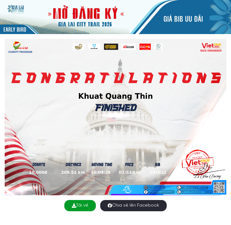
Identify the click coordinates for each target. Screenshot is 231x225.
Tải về (80, 205)
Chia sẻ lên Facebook (133, 205)
